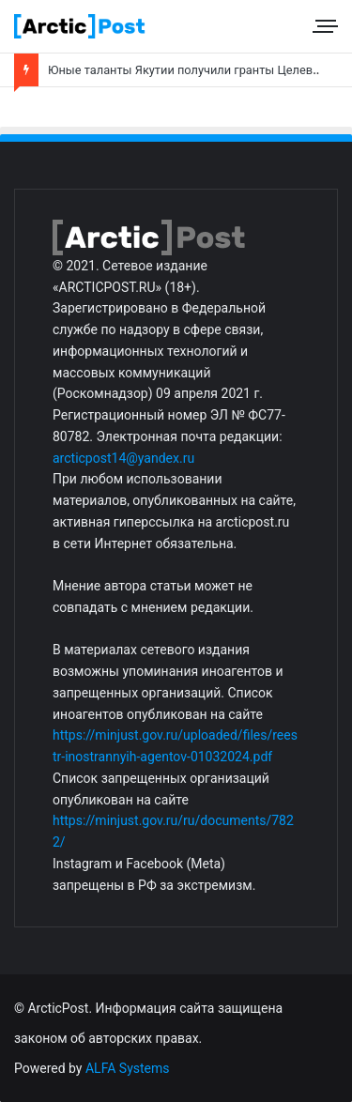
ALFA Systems (127, 1068)
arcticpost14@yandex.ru (123, 458)
